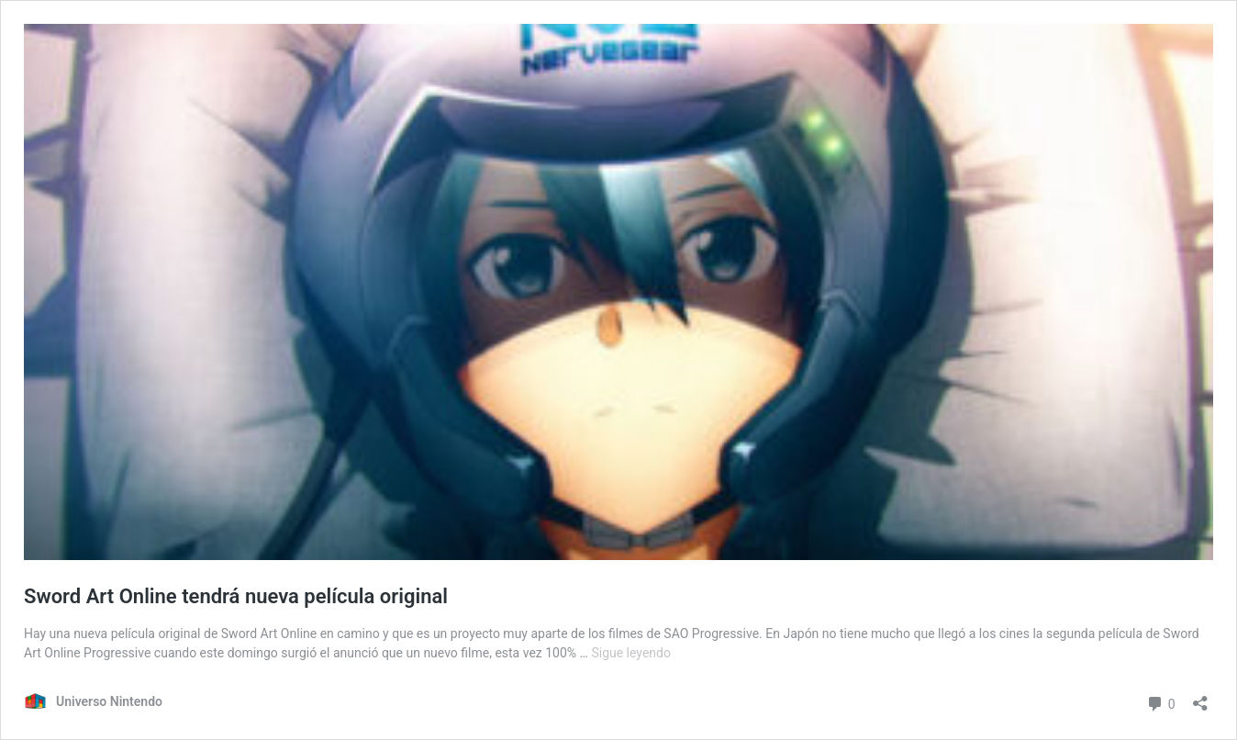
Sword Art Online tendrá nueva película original (236, 596)
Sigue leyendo (631, 652)
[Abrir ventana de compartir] (1200, 697)
